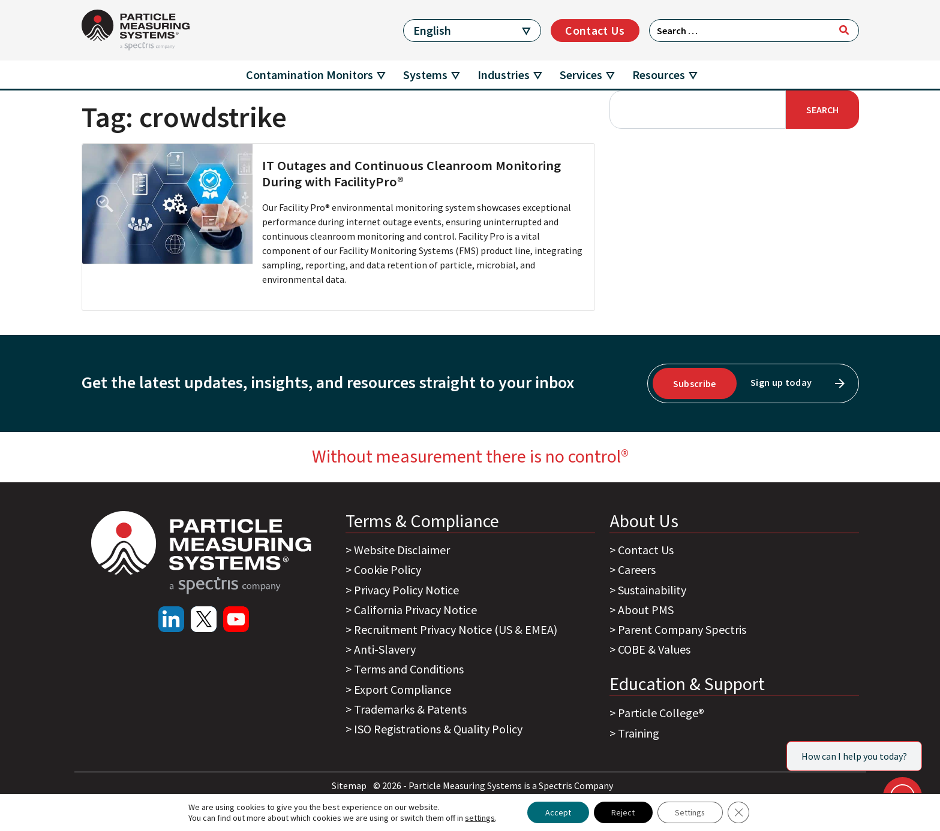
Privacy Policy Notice (406, 589)
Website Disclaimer (402, 549)
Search (822, 110)
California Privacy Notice (415, 609)
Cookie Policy (387, 569)
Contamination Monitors (309, 74)
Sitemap (350, 785)
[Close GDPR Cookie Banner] (739, 812)
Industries (503, 74)
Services (581, 74)
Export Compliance (402, 689)
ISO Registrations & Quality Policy (438, 728)
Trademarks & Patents (410, 709)
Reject (623, 812)
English (432, 30)
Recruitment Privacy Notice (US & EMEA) (455, 629)
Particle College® (661, 712)
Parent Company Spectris (682, 629)
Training (638, 733)
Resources (658, 74)
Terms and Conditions (409, 668)
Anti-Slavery (385, 649)
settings (479, 817)
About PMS (646, 609)
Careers (637, 569)
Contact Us (594, 30)
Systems (425, 74)
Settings (690, 812)
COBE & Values (654, 649)
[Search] (844, 30)
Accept (557, 812)
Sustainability (652, 589)
